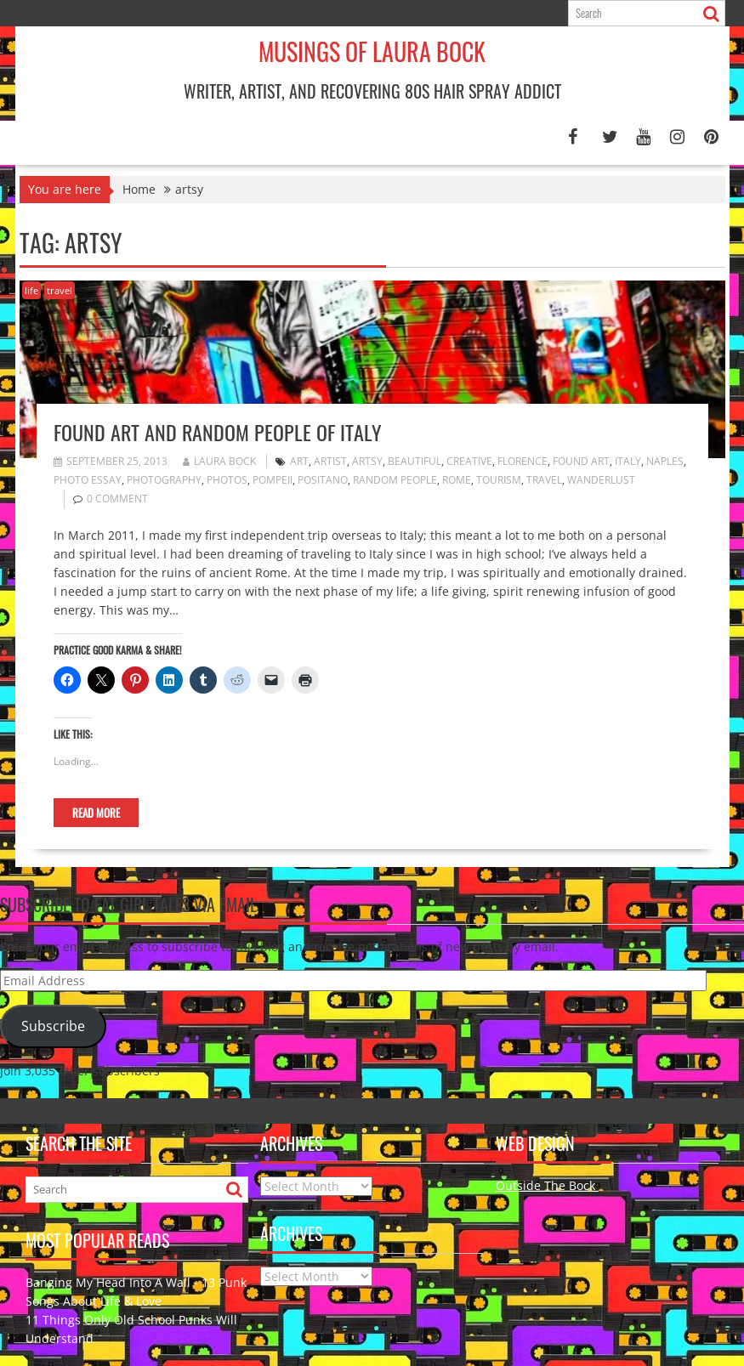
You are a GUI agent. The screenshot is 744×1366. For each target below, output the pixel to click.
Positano (323, 480)
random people (395, 480)
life (31, 290)
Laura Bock (219, 461)
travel (59, 290)
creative (469, 461)
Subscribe (53, 1026)
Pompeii (272, 480)
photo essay (88, 480)
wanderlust (601, 480)
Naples (665, 461)
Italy (628, 461)
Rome (456, 480)
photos (227, 480)
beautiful (414, 461)
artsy (367, 461)
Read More (96, 812)
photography (164, 480)
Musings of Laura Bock (372, 51)
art (299, 461)
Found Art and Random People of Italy (218, 432)
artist (330, 461)
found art (581, 461)
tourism (498, 480)
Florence (522, 461)
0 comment (117, 498)
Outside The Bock (547, 1185)
